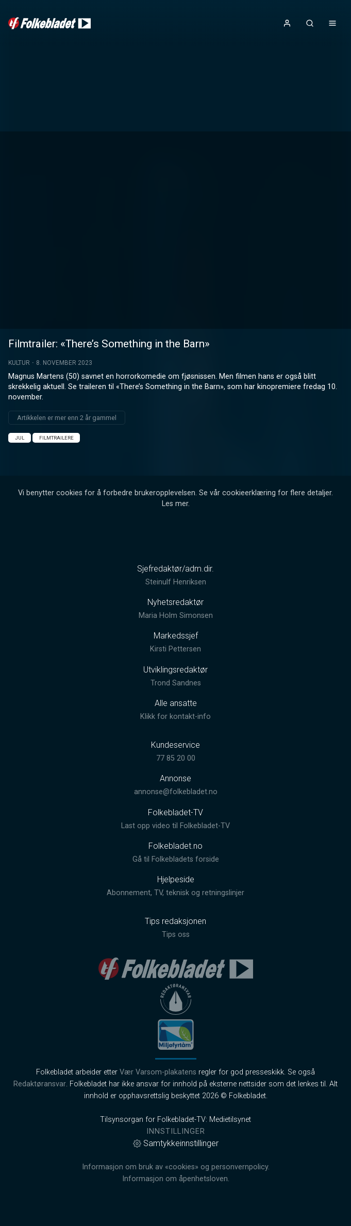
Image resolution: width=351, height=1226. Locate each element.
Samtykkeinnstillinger (176, 1143)
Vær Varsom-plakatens (158, 1072)
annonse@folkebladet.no (176, 791)
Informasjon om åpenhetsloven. (175, 1178)
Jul (19, 438)
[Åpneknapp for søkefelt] (309, 23)
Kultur (19, 362)
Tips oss (176, 934)
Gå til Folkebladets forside (175, 859)
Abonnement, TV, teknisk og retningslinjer (175, 892)
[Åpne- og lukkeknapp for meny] (332, 23)
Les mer (175, 503)
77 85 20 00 (175, 758)
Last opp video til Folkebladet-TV (175, 825)
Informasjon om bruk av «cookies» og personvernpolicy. (176, 1167)
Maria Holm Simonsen (176, 615)
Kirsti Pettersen (175, 649)
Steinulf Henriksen (175, 582)
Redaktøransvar (39, 1084)
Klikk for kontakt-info (175, 716)
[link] (49, 23)
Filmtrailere (56, 438)
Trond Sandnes (176, 683)
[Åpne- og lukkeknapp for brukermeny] (287, 23)
